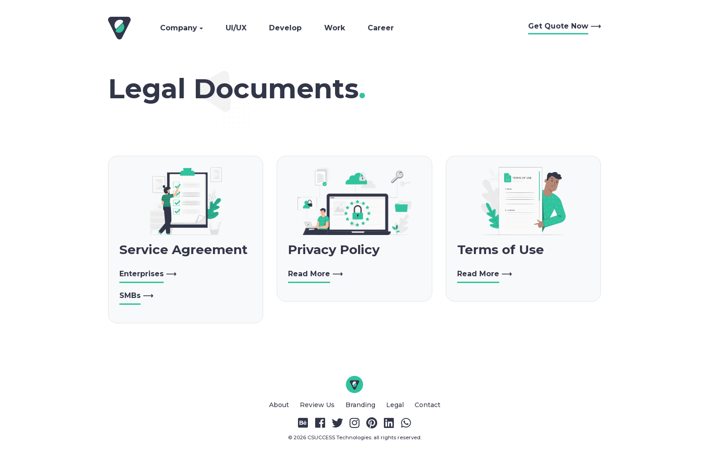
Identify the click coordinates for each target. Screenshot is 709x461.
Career (381, 28)
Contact (427, 405)
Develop (285, 28)
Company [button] (179, 28)
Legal (396, 405)
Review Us (318, 405)
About (280, 405)
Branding (361, 405)
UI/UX (236, 28)
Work (334, 28)
